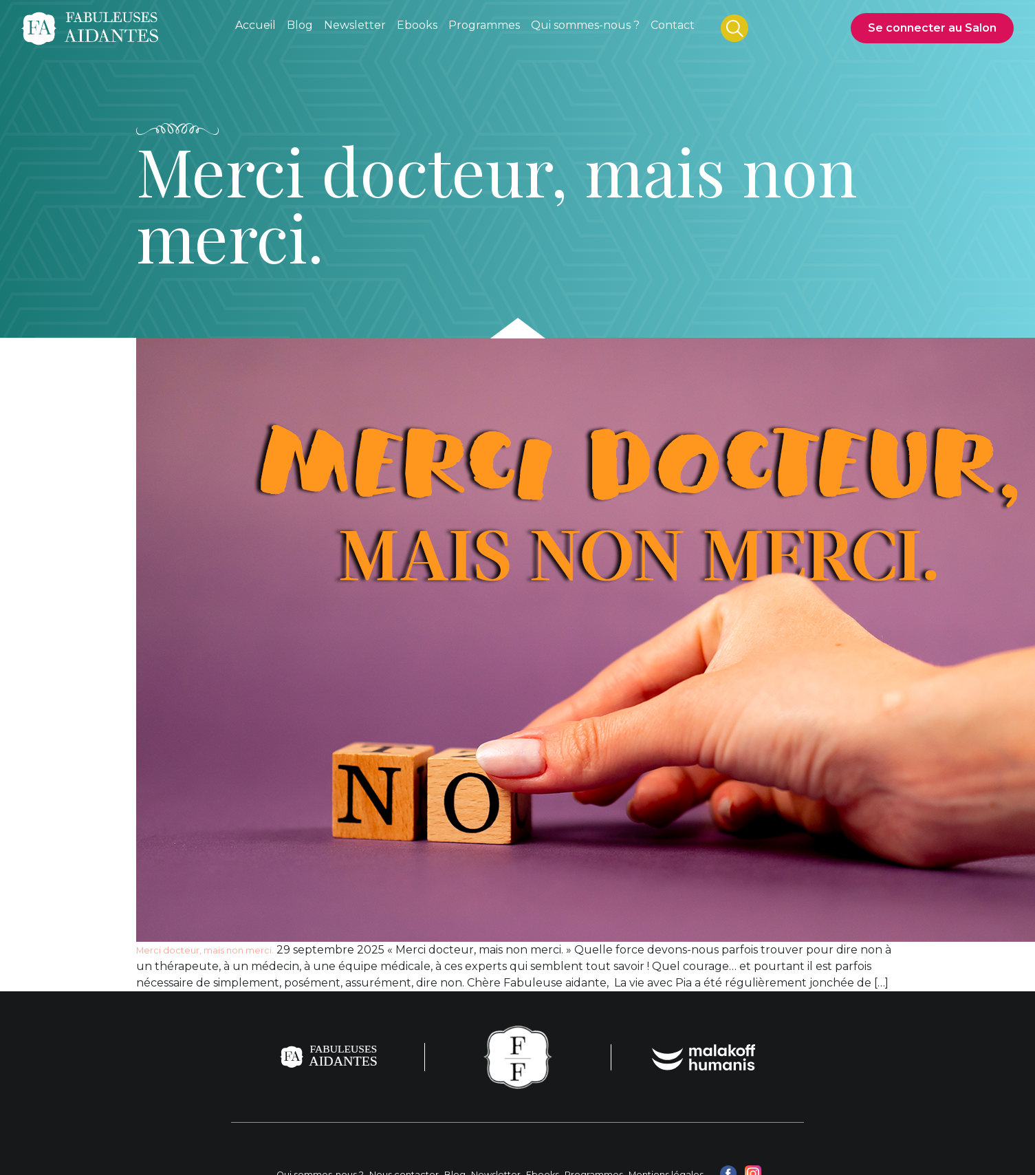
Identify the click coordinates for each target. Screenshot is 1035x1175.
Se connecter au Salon (932, 27)
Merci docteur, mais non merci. (205, 950)
